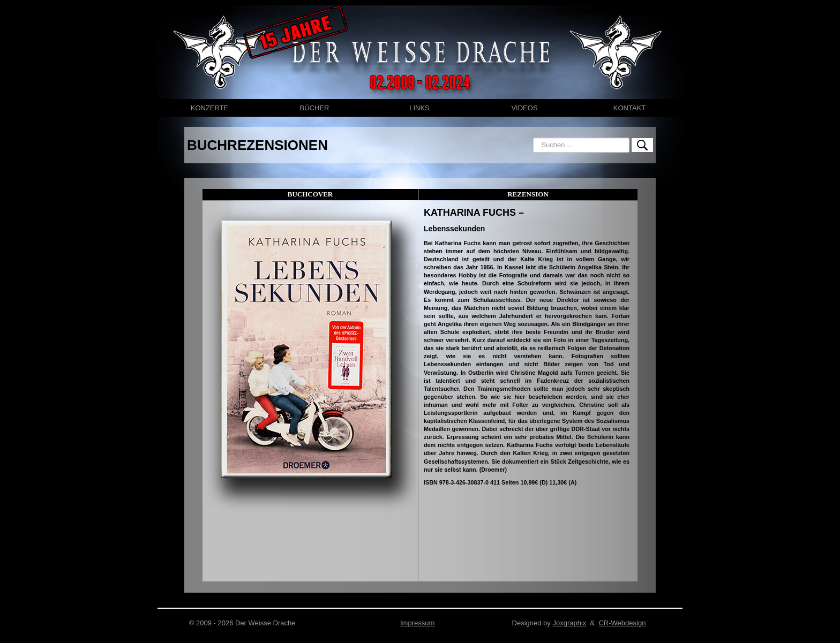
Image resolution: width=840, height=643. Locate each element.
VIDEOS (524, 108)
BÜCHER (314, 108)
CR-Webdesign (622, 623)
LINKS (419, 108)
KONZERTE (210, 108)
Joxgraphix (569, 623)
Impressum (417, 623)
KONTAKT (629, 108)
